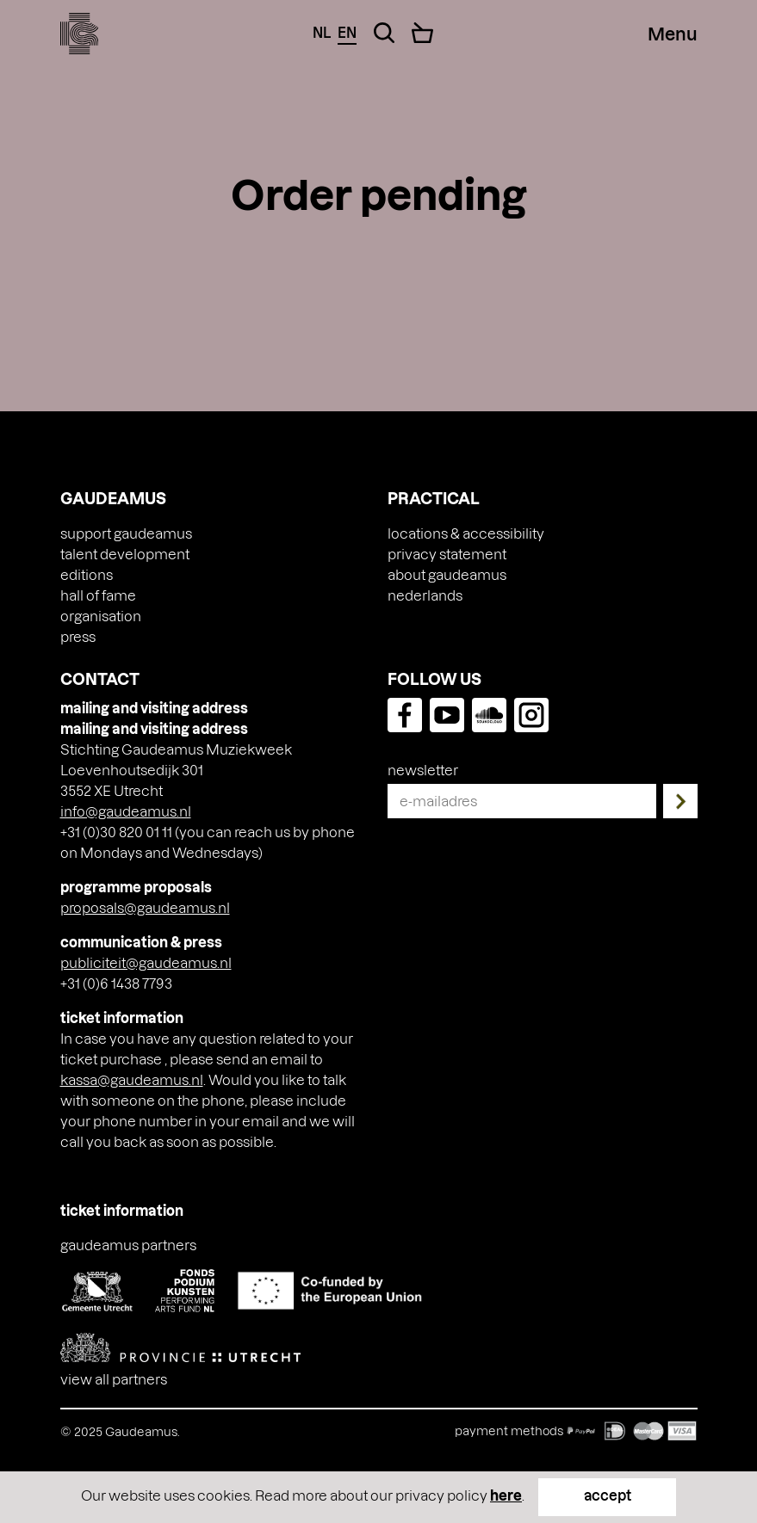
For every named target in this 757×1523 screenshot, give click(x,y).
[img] (79, 33)
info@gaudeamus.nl (125, 811)
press (78, 636)
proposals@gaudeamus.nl (145, 907)
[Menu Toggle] (673, 33)
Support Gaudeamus (126, 533)
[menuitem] (425, 595)
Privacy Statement (447, 554)
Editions (86, 574)
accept (607, 1495)
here (506, 1495)
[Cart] (422, 32)
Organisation (100, 615)
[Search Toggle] (384, 32)
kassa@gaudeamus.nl (131, 1079)
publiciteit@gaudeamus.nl (146, 962)
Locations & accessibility (466, 533)
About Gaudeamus (447, 574)
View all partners (113, 1379)
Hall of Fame (98, 595)
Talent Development (124, 554)
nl (322, 32)
